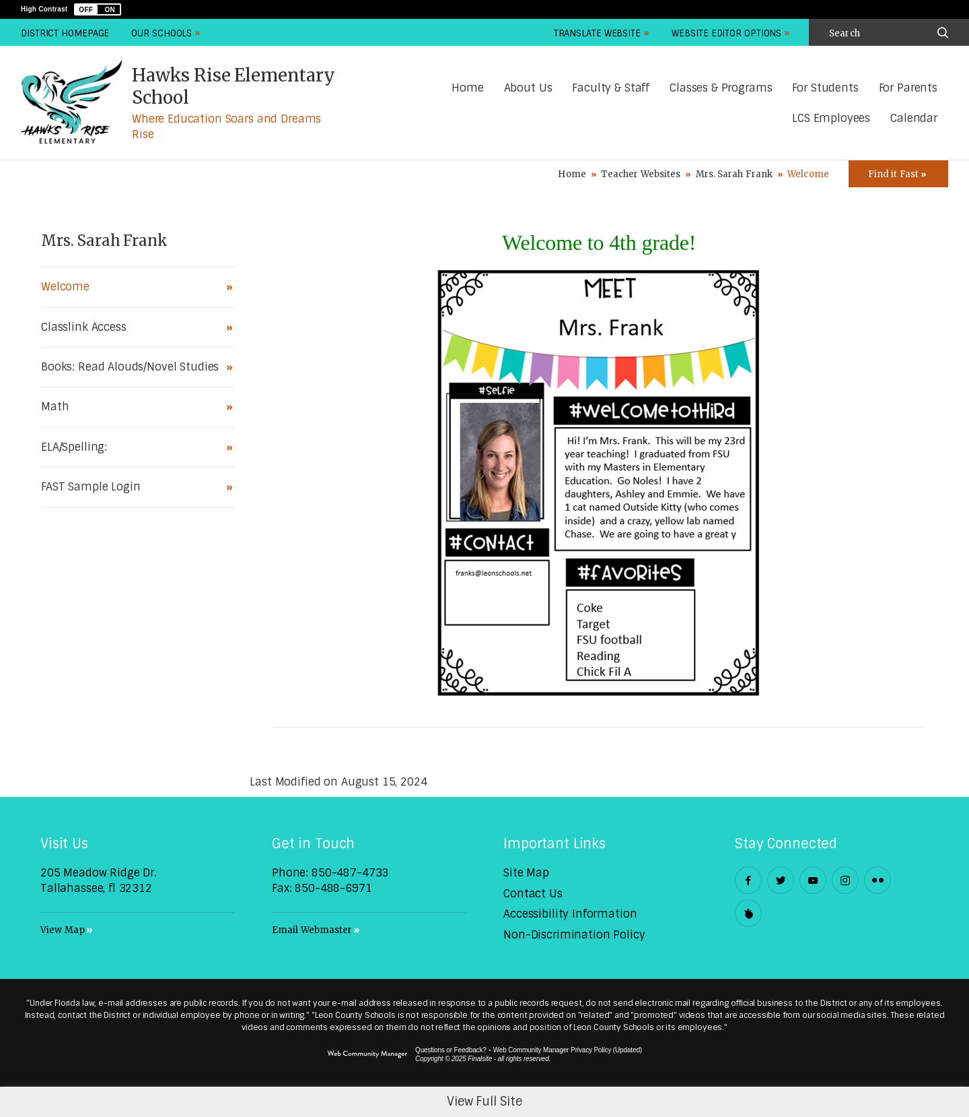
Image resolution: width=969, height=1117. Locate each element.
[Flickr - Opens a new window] (877, 880)
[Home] (467, 88)
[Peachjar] (748, 913)
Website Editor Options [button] (726, 33)
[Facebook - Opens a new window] (748, 880)
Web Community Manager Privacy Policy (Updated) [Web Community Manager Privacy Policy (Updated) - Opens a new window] (567, 1050)
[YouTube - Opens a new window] (812, 880)
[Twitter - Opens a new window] (780, 880)
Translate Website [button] (597, 33)
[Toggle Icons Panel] (898, 173)
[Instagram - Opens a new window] (845, 880)
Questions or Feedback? (451, 1050)
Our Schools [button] (161, 33)
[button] (97, 9)
